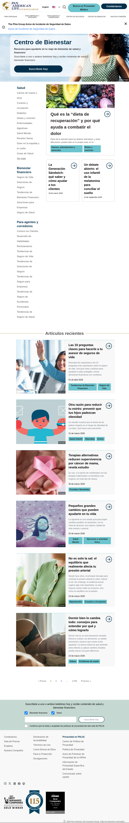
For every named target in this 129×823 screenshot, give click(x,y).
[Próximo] (86, 681)
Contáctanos (114, 6)
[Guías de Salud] (28, 153)
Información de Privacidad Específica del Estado (73, 765)
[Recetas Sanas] (28, 138)
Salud (59, 713)
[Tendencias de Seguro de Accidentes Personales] (28, 299)
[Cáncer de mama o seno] (28, 95)
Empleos (8, 746)
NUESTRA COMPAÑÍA (118, 17)
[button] (56, 7)
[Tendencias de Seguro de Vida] (28, 254)
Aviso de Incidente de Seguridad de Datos (31, 28)
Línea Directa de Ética (44, 749)
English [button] (45, 7)
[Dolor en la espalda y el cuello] (28, 146)
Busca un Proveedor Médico (84, 8)
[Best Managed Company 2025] (14, 803)
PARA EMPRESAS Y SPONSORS (32, 16)
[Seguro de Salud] (28, 212)
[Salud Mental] (28, 133)
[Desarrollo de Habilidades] (28, 239)
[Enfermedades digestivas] (28, 126)
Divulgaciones (40, 758)
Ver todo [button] (21, 158)
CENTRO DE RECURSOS (75, 17)
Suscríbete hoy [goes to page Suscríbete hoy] (38, 69)
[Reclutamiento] (28, 246)
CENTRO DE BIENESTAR (97, 17)
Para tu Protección (42, 754)
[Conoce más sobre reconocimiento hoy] (56, 803)
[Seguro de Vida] (28, 177)
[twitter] (10, 783)
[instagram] (5, 783)
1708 (74, 681)
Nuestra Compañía (13, 750)
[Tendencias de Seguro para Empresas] (28, 281)
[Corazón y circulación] (28, 106)
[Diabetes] (28, 113)
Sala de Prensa (12, 741)
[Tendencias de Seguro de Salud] (28, 314)
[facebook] (19, 783)
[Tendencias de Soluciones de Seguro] (28, 266)
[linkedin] (14, 783)
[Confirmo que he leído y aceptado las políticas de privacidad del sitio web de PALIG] (26, 726)
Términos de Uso (42, 745)
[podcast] (23, 783)
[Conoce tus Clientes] (28, 231)
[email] (51, 719)
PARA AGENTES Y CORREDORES (53, 16)
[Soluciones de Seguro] (28, 185)
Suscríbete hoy (91, 720)
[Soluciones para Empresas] (28, 205)
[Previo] (41, 681)
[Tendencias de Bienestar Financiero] (28, 195)
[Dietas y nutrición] (28, 118)
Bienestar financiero (38, 713)
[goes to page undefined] (106, 114)
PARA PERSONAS (10, 17)
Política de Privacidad (73, 749)
